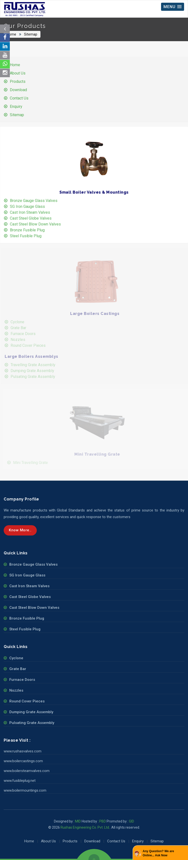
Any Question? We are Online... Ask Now (158, 853)
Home (11, 34)
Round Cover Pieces (31, 345)
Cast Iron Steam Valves (31, 212)
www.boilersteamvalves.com (27, 771)
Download (18, 89)
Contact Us (19, 98)
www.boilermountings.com (25, 790)
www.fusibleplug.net (20, 780)
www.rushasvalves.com (22, 751)
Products (18, 81)
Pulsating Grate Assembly (35, 376)
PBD (102, 821)
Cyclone (20, 322)
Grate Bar (21, 327)
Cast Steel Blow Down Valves (36, 224)
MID (77, 821)
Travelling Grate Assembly (35, 364)
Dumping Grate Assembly (35, 370)
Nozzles (20, 339)
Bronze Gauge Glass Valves (34, 200)
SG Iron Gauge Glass (28, 206)
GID (131, 821)
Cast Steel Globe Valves (31, 218)
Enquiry (16, 106)
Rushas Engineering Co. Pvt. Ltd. (85, 827)
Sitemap (31, 34)
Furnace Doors (25, 333)
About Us (18, 73)
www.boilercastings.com (23, 761)
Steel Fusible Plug (26, 236)
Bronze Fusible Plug (28, 230)
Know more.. (20, 530)
